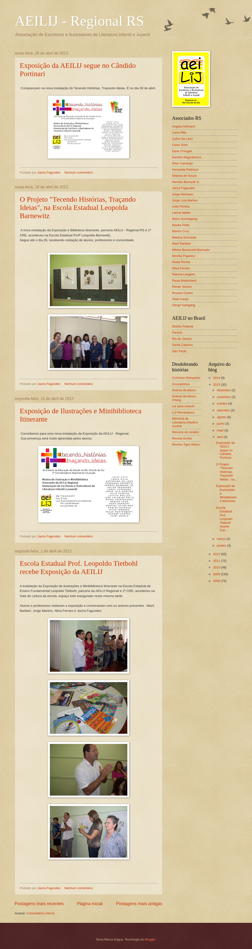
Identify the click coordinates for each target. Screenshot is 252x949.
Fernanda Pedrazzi (185, 169)
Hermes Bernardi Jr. (186, 182)
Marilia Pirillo (181, 225)
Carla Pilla (179, 132)
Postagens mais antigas (139, 903)
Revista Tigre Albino (186, 444)
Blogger (150, 939)
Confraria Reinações (186, 378)
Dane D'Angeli (182, 151)
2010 (217, 567)
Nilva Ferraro (181, 268)
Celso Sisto (180, 145)
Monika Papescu (183, 256)
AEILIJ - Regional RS (79, 21)
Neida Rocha (181, 262)
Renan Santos (182, 286)
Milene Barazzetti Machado (191, 250)
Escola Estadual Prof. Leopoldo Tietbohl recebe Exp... (224, 519)
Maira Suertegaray (185, 219)
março (221, 539)
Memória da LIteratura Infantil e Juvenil (185, 422)
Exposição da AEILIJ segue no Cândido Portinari (225, 450)
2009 (217, 574)
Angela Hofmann (183, 126)
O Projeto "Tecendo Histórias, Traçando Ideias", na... (226, 472)
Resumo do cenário (185, 432)
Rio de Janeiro (182, 339)
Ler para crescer (183, 406)
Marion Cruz (180, 231)
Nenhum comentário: (79, 172)
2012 (217, 554)
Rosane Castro (182, 293)
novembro (224, 397)
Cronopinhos (181, 384)
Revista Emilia (182, 438)
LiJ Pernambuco (183, 412)
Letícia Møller (181, 213)
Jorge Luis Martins (185, 200)
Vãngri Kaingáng (183, 305)
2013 (217, 384)
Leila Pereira (181, 206)
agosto (222, 417)
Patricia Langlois (183, 274)
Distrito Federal (182, 326)
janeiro (222, 545)
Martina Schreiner (184, 237)
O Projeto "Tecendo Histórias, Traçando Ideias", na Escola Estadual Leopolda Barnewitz (78, 207)
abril (220, 437)
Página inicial (90, 903)
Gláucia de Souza (184, 175)
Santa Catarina (182, 345)
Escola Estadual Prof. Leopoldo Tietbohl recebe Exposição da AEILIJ (79, 567)
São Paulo (179, 351)
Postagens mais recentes (39, 903)
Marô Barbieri (181, 243)
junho (221, 423)
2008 (217, 581)
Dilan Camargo (182, 163)
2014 (217, 378)
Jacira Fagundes (183, 188)
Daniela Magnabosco (186, 157)
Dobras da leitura (184, 390)
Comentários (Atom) (41, 913)
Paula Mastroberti (184, 280)
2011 (217, 561)
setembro (224, 410)
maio (220, 430)
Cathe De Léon (182, 139)
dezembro (224, 390)
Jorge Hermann (183, 194)
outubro (222, 403)
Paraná (177, 332)
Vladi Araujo (180, 299)
